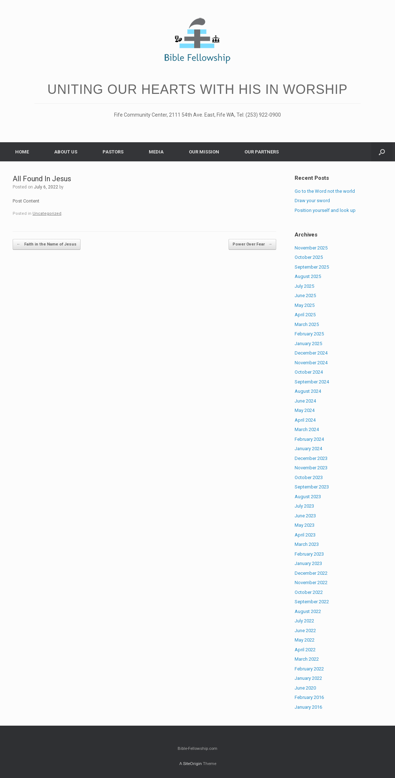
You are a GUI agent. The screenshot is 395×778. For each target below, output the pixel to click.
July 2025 (304, 286)
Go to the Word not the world (325, 191)
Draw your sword (312, 200)
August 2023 (308, 496)
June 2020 (305, 688)
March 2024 (307, 429)
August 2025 (308, 276)
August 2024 (308, 391)
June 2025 (305, 295)
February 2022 (309, 668)
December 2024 (311, 353)
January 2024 (308, 448)
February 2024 (309, 439)
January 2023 (308, 563)
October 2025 (309, 257)
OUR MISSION (204, 152)
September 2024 (312, 381)
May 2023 (304, 525)
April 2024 (305, 420)
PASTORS (113, 152)
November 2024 (311, 362)
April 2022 (305, 649)
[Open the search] (381, 151)
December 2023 (311, 458)
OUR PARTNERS (261, 152)
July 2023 (304, 506)
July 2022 (304, 620)
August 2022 (308, 611)
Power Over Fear (252, 245)
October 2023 (309, 477)
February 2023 (309, 554)
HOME (22, 152)
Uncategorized (46, 213)
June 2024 (305, 401)
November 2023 (311, 467)
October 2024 (309, 372)
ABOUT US (65, 152)
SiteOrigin (192, 763)
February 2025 (309, 333)
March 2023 (307, 544)
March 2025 (307, 324)
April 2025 (305, 314)
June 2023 (305, 515)
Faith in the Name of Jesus (47, 245)
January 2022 (308, 678)
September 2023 (312, 487)
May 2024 (304, 410)
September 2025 (312, 267)
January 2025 (308, 343)
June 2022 (305, 630)
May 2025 (304, 305)
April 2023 (305, 535)
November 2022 (311, 582)
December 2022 (311, 573)
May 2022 (304, 640)
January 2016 (308, 707)
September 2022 (312, 601)
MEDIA (156, 152)
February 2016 (309, 697)
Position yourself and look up (325, 210)
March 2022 (307, 659)
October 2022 (309, 592)
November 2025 (311, 248)
